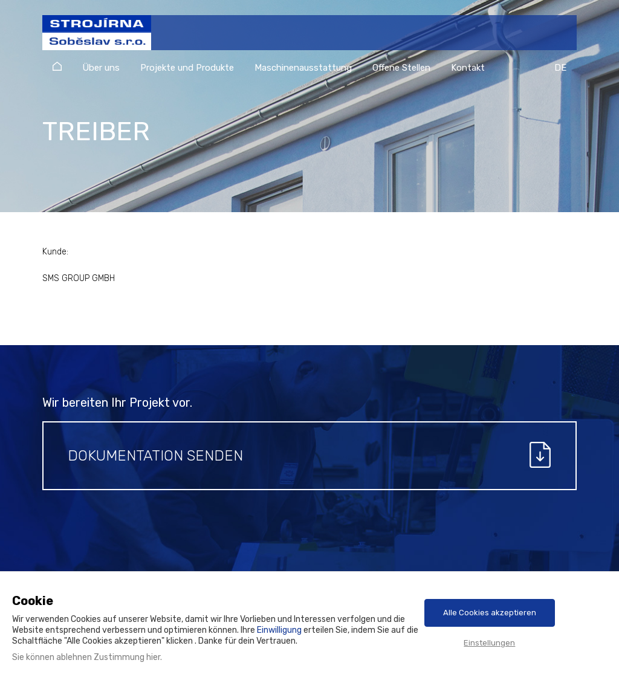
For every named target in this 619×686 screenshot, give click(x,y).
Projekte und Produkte (187, 67)
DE (560, 67)
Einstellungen (489, 642)
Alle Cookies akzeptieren (489, 612)
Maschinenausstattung (303, 67)
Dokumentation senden (155, 455)
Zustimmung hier (127, 657)
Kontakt (468, 67)
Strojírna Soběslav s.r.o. (90, 38)
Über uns (101, 67)
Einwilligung (279, 630)
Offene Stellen (401, 67)
